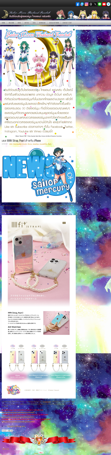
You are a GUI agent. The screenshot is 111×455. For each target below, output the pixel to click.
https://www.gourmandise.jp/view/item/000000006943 (18, 421)
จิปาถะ (30, 144)
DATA (34, 23)
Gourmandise (17, 144)
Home (3, 23)
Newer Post (5, 448)
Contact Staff (67, 23)
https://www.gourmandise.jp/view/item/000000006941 (18, 412)
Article (27, 23)
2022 (10, 144)
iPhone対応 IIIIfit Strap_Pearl (16, 426)
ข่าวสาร (24, 144)
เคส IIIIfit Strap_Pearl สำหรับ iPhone (21, 140)
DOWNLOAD (42, 23)
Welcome (11, 23)
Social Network (54, 23)
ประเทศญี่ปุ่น (43, 144)
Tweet (36, 453)
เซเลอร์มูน (36, 144)
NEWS (19, 23)
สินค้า (49, 144)
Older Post (72, 448)
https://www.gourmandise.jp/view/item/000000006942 (18, 417)
